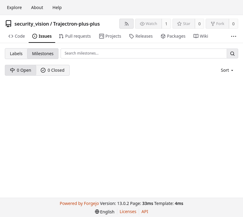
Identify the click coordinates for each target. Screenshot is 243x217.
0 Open (20, 70)
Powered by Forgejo (79, 203)
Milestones (42, 53)
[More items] (233, 36)
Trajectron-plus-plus (76, 24)
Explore (14, 7)
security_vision (31, 24)
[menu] (227, 70)
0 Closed (53, 70)
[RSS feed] (126, 24)
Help (57, 7)
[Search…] (232, 53)
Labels (16, 53)
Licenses (128, 211)
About (37, 7)
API (144, 211)
